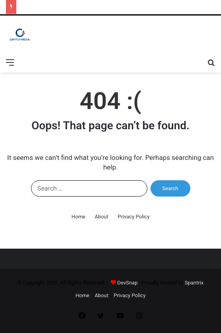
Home (78, 217)
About (102, 217)
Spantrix (194, 283)
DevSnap (127, 283)
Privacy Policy (134, 217)
